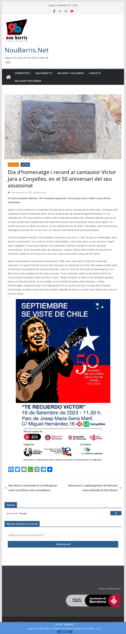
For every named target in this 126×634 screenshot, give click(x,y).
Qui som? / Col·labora (70, 73)
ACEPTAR (64, 632)
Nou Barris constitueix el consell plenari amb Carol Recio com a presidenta (31, 488)
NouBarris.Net (27, 49)
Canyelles (13, 164)
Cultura (25, 164)
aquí (98, 628)
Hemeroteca (22, 73)
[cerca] (58, 513)
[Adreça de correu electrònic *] (63, 535)
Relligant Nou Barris (28, 80)
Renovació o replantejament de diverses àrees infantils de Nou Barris (94, 488)
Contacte (95, 73)
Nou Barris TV (43, 73)
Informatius (41, 192)
